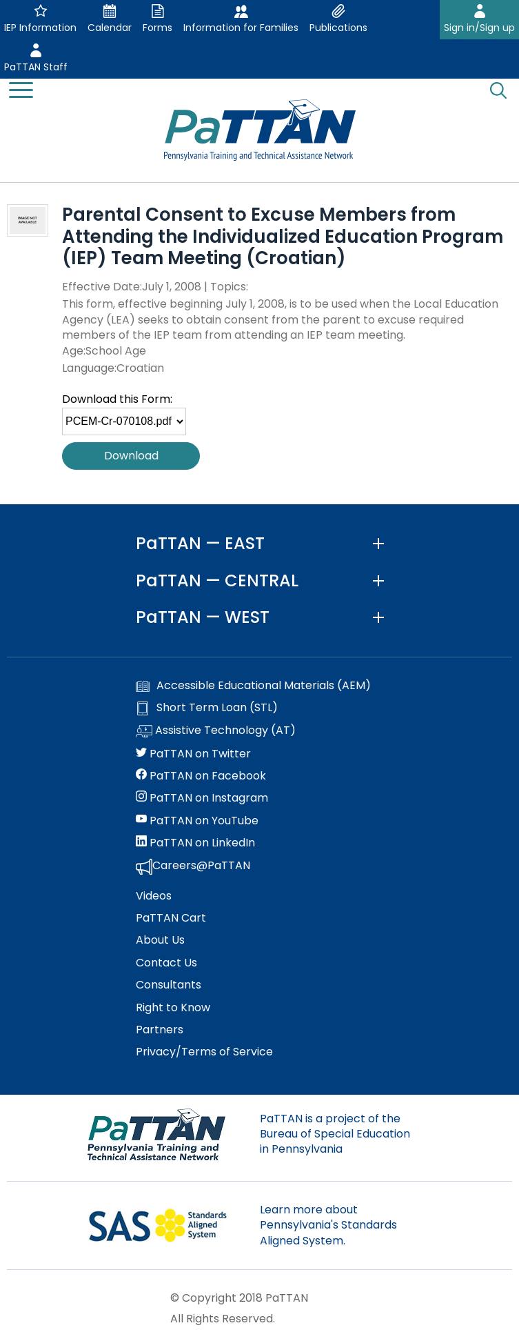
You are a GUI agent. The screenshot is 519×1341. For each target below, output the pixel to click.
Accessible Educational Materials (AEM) (253, 685)
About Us (160, 940)
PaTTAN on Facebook (201, 776)
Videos (154, 896)
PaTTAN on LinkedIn (195, 843)
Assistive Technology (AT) (216, 731)
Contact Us (166, 963)
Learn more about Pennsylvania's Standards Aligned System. (328, 1225)
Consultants (168, 985)
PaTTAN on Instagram (202, 798)
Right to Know (173, 1007)
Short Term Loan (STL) (207, 707)
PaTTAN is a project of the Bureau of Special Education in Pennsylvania (335, 1134)
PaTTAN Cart (171, 918)
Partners (159, 1029)
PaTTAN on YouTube (197, 820)
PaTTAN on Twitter (193, 754)
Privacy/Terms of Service (204, 1052)
